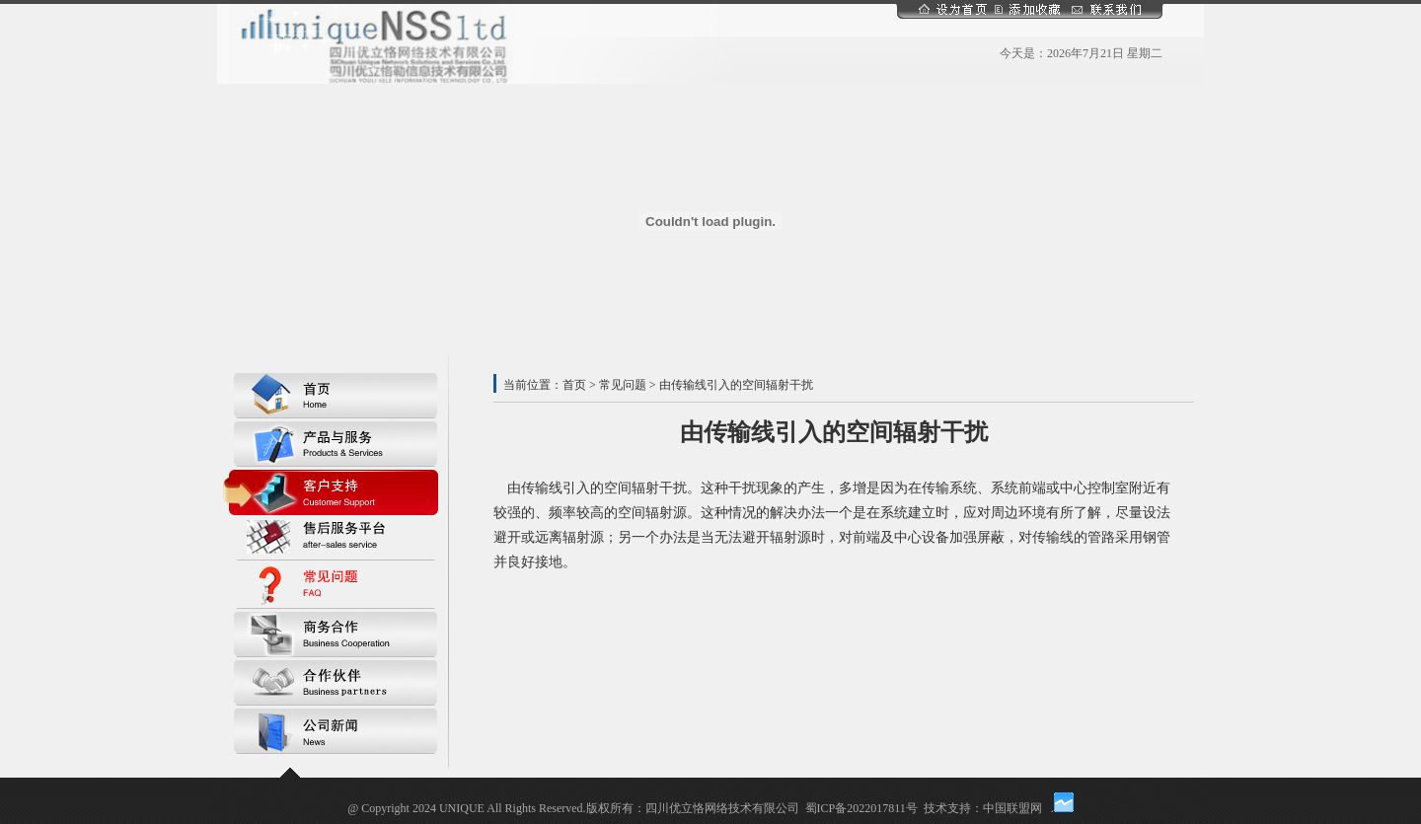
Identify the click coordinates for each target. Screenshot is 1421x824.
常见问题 (622, 385)
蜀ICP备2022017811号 (861, 808)
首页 (574, 385)
